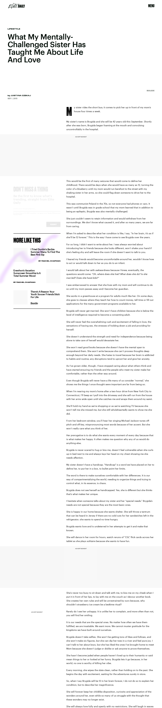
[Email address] (36, 212)
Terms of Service (53, 215)
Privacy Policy (17, 216)
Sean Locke (150, 90)
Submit (53, 227)
